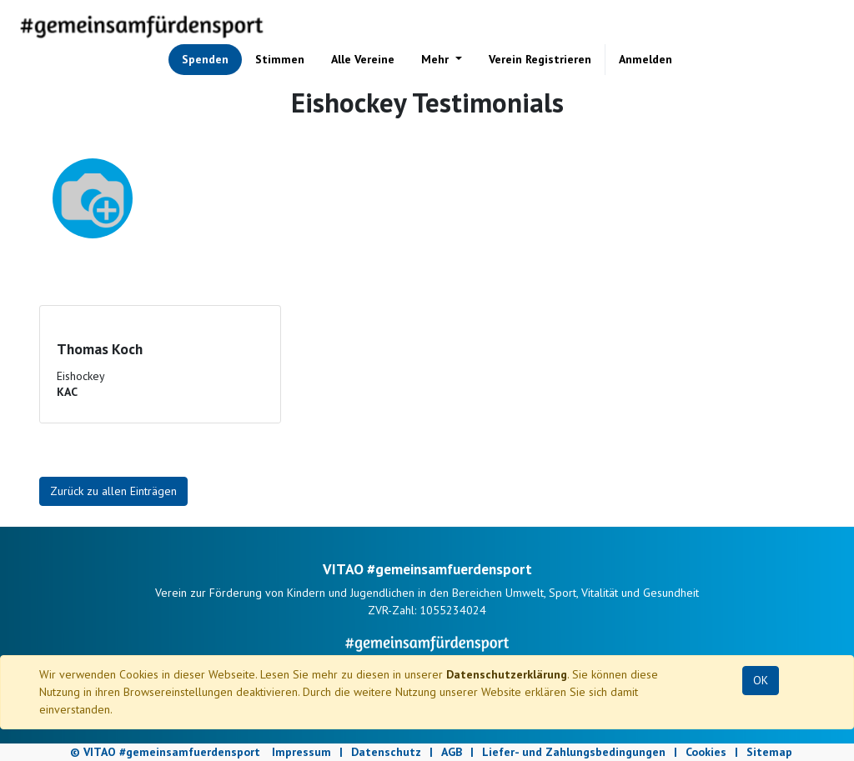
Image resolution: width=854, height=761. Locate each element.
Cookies (706, 751)
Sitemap (769, 751)
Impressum (301, 751)
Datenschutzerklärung (506, 674)
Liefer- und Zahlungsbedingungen (574, 751)
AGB (451, 751)
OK (760, 680)
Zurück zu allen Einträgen (113, 490)
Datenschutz (386, 751)
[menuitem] (205, 59)
